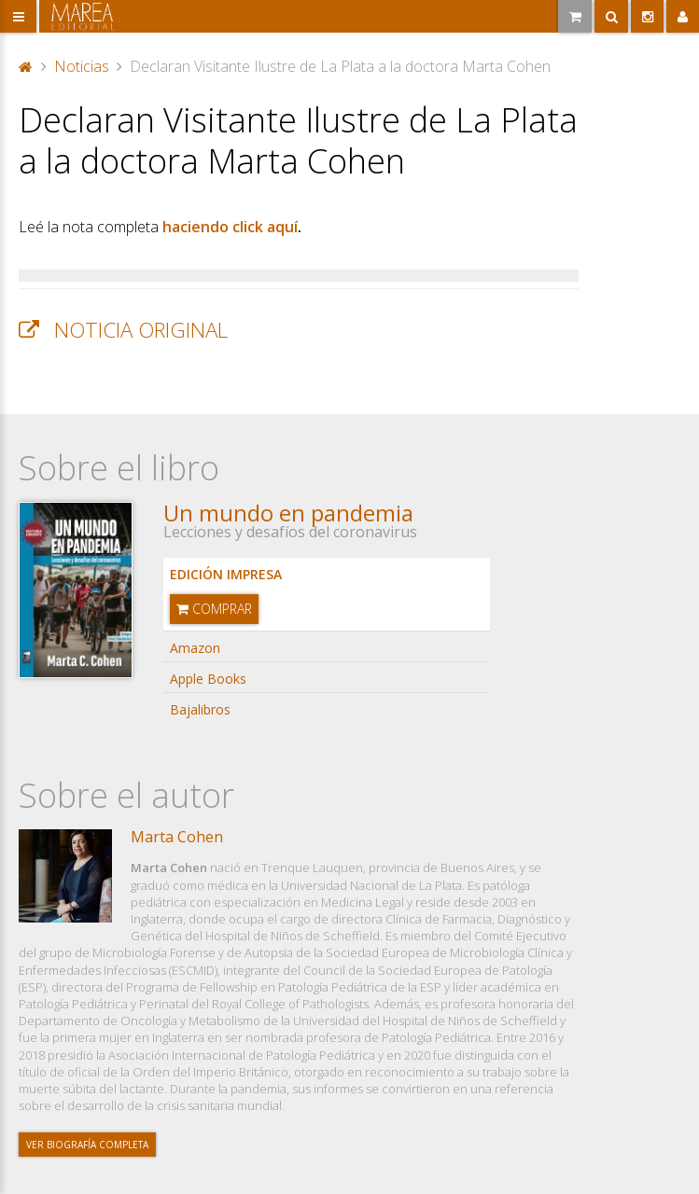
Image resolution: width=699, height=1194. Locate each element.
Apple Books (208, 678)
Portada (26, 66)
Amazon (195, 648)
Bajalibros (200, 709)
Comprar (214, 609)
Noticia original (141, 329)
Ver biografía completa (87, 1144)
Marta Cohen (177, 836)
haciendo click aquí (230, 226)
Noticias (81, 66)
